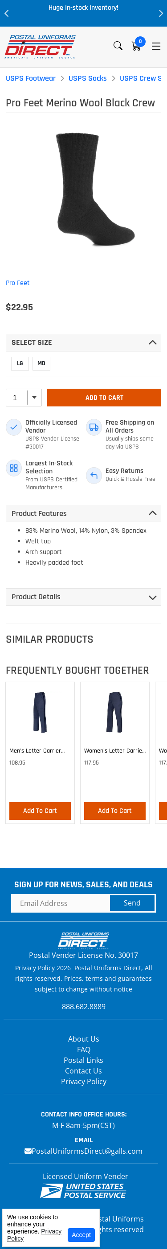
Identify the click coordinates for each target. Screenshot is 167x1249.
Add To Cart (104, 397)
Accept (81, 1234)
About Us (83, 1039)
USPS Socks (88, 78)
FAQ (83, 1049)
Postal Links (83, 1060)
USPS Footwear (31, 78)
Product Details (36, 597)
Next (160, 13)
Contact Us (83, 1071)
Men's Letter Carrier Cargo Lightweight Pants (35, 752)
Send (132, 903)
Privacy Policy (83, 1081)
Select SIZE (32, 342)
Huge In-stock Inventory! (83, 7)
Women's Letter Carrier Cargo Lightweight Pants (114, 752)
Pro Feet (18, 283)
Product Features (39, 513)
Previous (6, 13)
